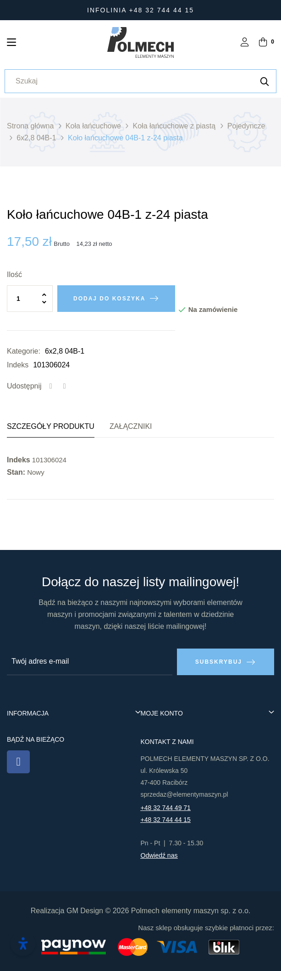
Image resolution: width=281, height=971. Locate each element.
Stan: (16, 472)
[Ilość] (30, 298)
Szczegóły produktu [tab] (50, 426)
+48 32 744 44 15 (166, 819)
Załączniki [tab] (131, 426)
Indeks (17, 365)
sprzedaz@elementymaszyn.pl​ (184, 794)
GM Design (84, 911)
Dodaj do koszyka (109, 298)
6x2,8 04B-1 (64, 351)
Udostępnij (50, 386)
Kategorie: (23, 351)
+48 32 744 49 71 (166, 807)
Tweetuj (64, 386)
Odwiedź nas (159, 855)
